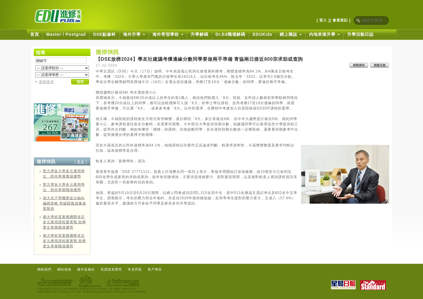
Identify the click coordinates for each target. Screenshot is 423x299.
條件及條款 (86, 269)
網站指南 (64, 269)
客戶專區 (155, 269)
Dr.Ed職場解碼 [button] (231, 34)
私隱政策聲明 (111, 269)
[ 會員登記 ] (340, 20)
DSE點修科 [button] (104, 34)
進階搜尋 (46, 82)
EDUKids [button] (262, 34)
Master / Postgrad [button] (66, 34)
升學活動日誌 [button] (360, 34)
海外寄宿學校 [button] (167, 34)
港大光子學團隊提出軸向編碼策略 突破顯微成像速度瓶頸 (64, 203)
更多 (81, 162)
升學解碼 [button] (199, 34)
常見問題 (135, 269)
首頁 (34, 34)
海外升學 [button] (134, 34)
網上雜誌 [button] (291, 34)
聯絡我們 (44, 269)
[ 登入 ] (323, 20)
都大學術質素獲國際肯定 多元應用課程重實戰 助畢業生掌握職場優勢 (64, 222)
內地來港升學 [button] (324, 34)
